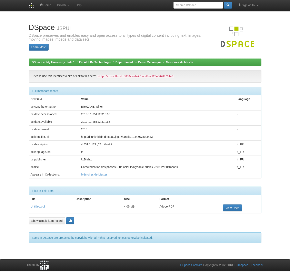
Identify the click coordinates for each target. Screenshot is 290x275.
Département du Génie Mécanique (139, 62)
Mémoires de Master (179, 62)
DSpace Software (191, 265)
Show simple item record (47, 220)
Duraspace (241, 265)
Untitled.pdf (38, 206)
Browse (63, 5)
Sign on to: (248, 5)
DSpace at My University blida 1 (53, 62)
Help (79, 5)
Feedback (257, 265)
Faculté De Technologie (95, 62)
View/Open (232, 208)
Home (45, 5)
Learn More (38, 47)
